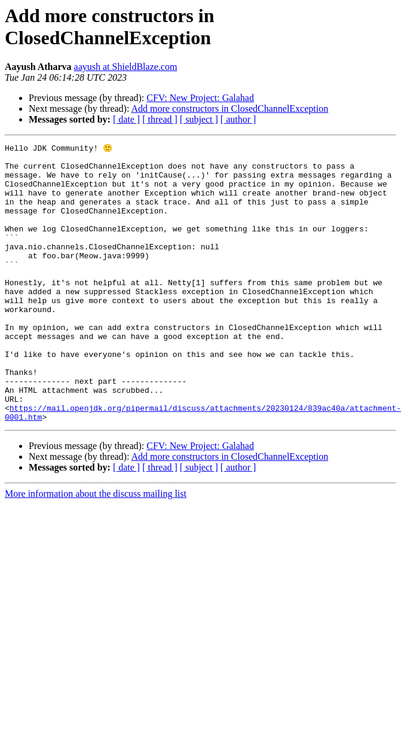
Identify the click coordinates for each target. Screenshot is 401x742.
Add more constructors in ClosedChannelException (230, 108)
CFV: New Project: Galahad (200, 98)
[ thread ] (159, 119)
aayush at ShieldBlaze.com (125, 67)
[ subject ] (199, 119)
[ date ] (126, 119)
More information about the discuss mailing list (95, 548)
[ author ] (238, 119)
